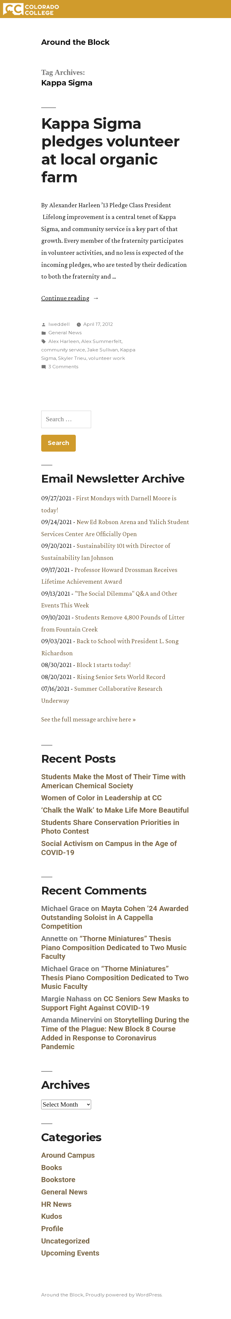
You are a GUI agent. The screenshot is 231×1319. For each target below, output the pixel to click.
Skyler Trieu (72, 358)
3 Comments (63, 366)
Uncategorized (65, 1241)
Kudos (51, 1216)
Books (51, 1167)
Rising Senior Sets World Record (121, 677)
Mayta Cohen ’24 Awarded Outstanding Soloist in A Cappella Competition (115, 917)
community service (63, 350)
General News (65, 332)
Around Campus (68, 1155)
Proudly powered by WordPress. (123, 1295)
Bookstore (58, 1179)
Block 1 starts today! (104, 665)
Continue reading (70, 298)
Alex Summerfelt (101, 341)
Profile (52, 1228)
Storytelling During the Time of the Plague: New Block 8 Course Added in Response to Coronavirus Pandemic (115, 1033)
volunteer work (106, 358)
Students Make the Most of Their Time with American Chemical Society (113, 781)
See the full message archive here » (88, 719)
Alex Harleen (63, 341)
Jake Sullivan (102, 350)
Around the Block (75, 42)
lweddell (59, 324)
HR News (56, 1204)
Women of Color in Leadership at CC (101, 797)
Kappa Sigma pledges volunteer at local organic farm (110, 150)
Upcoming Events (70, 1253)
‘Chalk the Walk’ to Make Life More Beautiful (115, 810)
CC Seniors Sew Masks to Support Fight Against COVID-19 (115, 1003)
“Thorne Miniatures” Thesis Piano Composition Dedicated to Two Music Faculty (114, 947)
